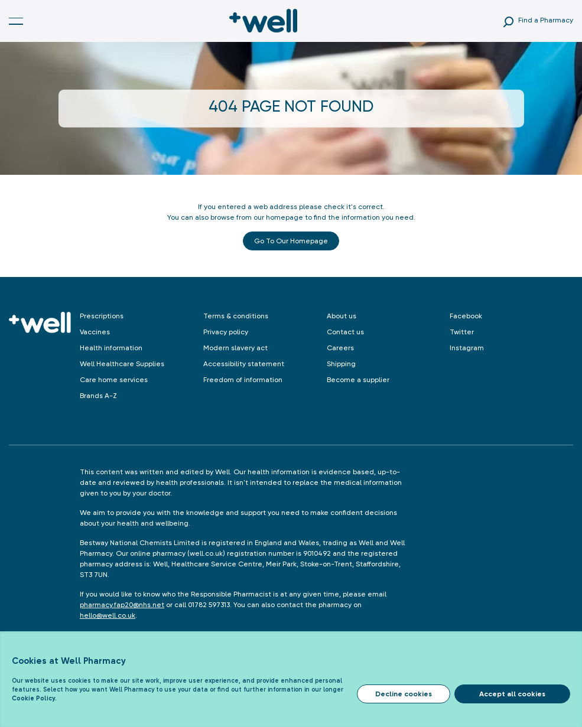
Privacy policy (225, 332)
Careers (340, 348)
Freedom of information (242, 380)
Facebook (466, 316)
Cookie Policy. (34, 698)
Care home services (114, 380)
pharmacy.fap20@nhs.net (122, 605)
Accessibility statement (243, 364)
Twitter (462, 332)
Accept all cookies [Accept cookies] (512, 694)
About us (341, 316)
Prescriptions (101, 316)
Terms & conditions (235, 316)
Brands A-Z (98, 396)
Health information (111, 348)
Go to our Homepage (291, 241)
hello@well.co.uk (107, 615)
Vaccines (95, 332)
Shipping (341, 364)
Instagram (467, 348)
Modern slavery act (235, 348)
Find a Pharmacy (545, 20)
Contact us (345, 332)
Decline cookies (403, 694)
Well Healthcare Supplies (122, 364)
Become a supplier (358, 380)
